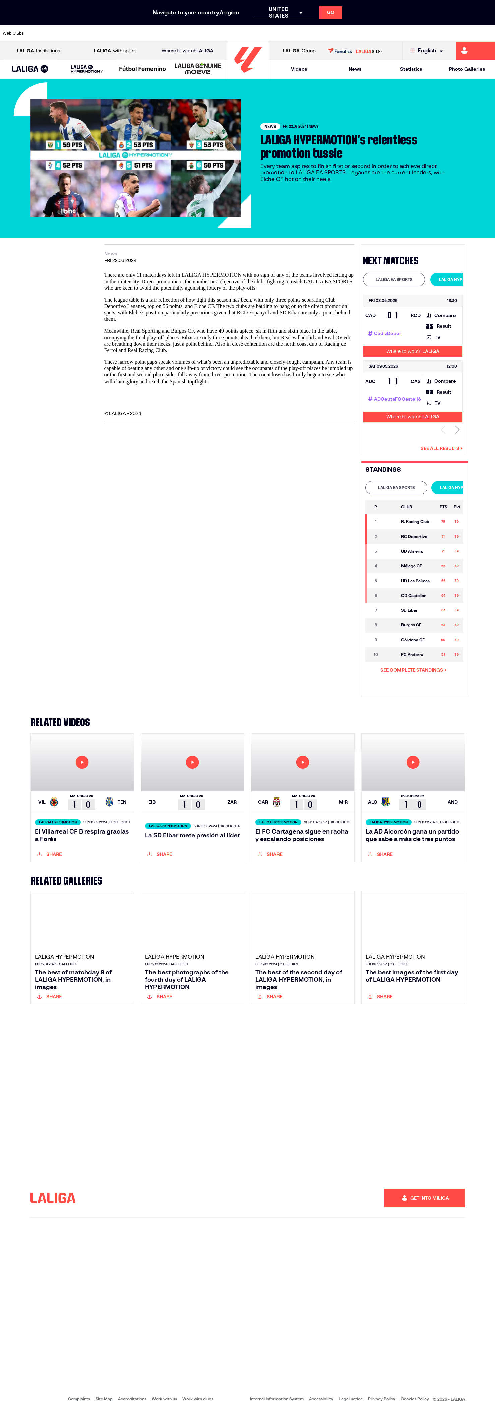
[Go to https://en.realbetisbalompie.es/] (347, 33)
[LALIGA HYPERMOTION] (87, 69)
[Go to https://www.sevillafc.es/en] (440, 33)
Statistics (411, 69)
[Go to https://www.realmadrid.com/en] (370, 33)
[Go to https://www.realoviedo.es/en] (393, 33)
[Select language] (428, 51)
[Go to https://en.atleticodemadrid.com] (66, 33)
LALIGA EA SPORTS (394, 279)
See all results (442, 448)
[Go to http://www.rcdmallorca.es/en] (323, 33)
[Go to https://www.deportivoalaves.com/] (113, 33)
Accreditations (132, 1399)
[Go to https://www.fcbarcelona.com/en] (159, 33)
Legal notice (351, 1399)
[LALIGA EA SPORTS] (30, 69)
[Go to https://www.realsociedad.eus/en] (417, 33)
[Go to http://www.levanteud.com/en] (230, 33)
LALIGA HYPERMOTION (461, 279)
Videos (299, 69)
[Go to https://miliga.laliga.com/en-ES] (475, 51)
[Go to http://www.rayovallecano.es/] (253, 33)
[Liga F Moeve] (143, 69)
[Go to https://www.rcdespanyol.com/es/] (300, 33)
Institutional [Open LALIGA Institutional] (39, 51)
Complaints (79, 1399)
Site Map (104, 1399)
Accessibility (321, 1399)
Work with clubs (197, 1399)
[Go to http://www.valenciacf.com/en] (464, 33)
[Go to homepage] (248, 76)
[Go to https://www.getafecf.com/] (183, 33)
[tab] (394, 279)
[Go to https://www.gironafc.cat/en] (206, 33)
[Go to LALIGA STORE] (355, 51)
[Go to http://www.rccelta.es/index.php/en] (276, 33)
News (355, 69)
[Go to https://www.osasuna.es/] (89, 33)
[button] (30, 69)
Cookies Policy (415, 1399)
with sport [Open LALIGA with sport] (114, 51)
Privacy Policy (381, 1399)
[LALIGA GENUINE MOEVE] (198, 69)
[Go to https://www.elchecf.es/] (136, 33)
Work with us (164, 1399)
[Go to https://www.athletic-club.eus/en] (42, 33)
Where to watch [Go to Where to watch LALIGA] (187, 51)
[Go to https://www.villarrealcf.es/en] (487, 33)
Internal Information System (277, 1399)
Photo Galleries (467, 69)
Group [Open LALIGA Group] (299, 51)
